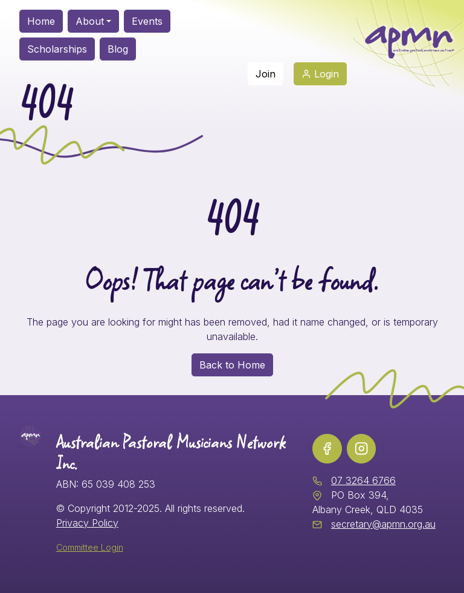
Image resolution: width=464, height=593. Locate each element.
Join (266, 74)
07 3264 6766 (363, 480)
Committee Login (89, 547)
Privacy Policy (87, 523)
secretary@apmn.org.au (383, 524)
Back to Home (232, 365)
